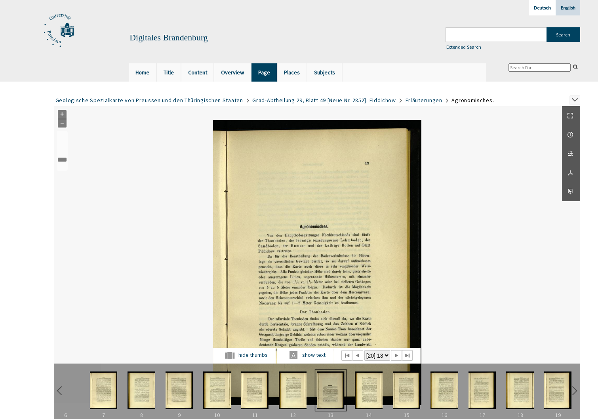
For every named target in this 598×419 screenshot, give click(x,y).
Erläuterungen (424, 100)
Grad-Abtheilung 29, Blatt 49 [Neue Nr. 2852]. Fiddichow (324, 100)
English (568, 8)
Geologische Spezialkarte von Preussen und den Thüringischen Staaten (149, 100)
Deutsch (542, 8)
